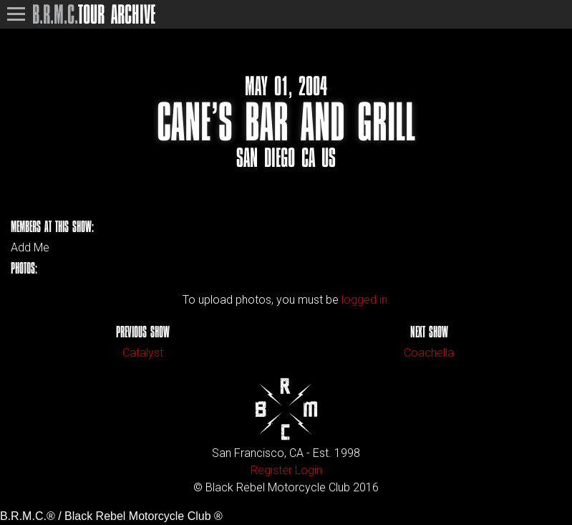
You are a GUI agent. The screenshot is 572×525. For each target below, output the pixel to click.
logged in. (365, 300)
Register (271, 470)
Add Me (30, 248)
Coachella (429, 353)
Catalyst (142, 353)
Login (308, 470)
